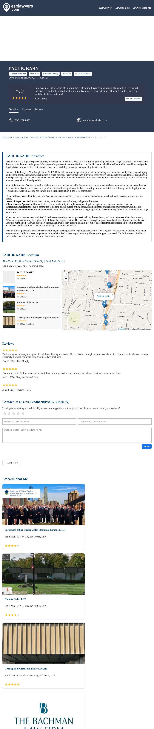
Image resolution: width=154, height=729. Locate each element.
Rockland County (50, 73)
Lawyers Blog (123, 7)
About (5, 709)
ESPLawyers (105, 7)
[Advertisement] (77, 38)
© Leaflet (121, 329)
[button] (104, 305)
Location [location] (26, 109)
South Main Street (83, 73)
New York (34, 73)
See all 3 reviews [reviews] (133, 98)
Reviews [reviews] (39, 109)
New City (67, 73)
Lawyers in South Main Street (79, 137)
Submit (146, 446)
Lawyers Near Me (142, 7)
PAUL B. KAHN (99, 137)
